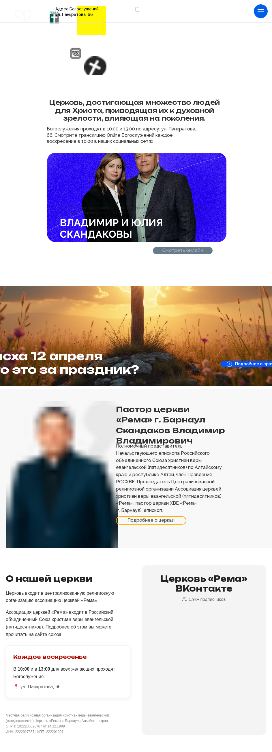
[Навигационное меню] (261, 11)
